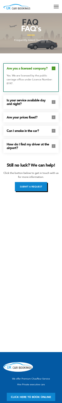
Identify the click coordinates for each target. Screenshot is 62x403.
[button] (31, 186)
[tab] (31, 68)
